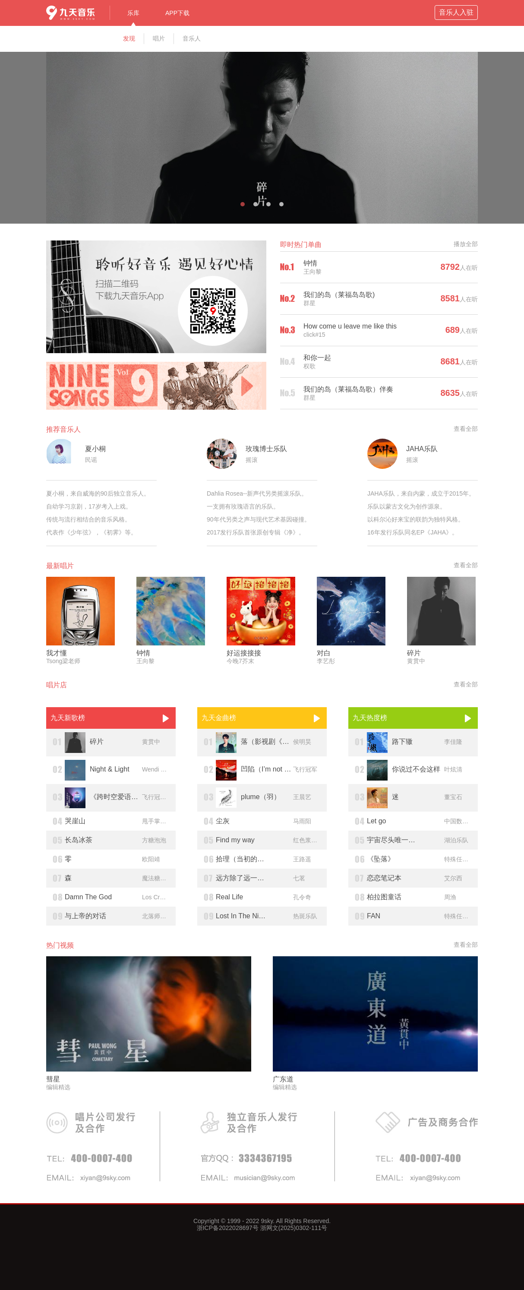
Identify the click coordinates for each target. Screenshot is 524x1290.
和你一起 (317, 357)
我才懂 (56, 653)
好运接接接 (244, 653)
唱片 (159, 38)
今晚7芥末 (240, 661)
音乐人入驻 (456, 12)
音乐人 (192, 38)
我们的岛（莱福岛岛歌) (339, 294)
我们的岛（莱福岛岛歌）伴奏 (348, 389)
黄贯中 (416, 661)
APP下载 (177, 12)
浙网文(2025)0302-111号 (293, 1227)
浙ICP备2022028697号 (228, 1227)
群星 (309, 303)
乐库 (133, 12)
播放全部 (466, 243)
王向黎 (312, 271)
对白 (324, 653)
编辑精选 (58, 1087)
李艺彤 (326, 661)
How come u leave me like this (350, 326)
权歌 (309, 366)
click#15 (314, 334)
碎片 (414, 653)
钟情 (310, 263)
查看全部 (466, 428)
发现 (129, 38)
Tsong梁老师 (63, 661)
